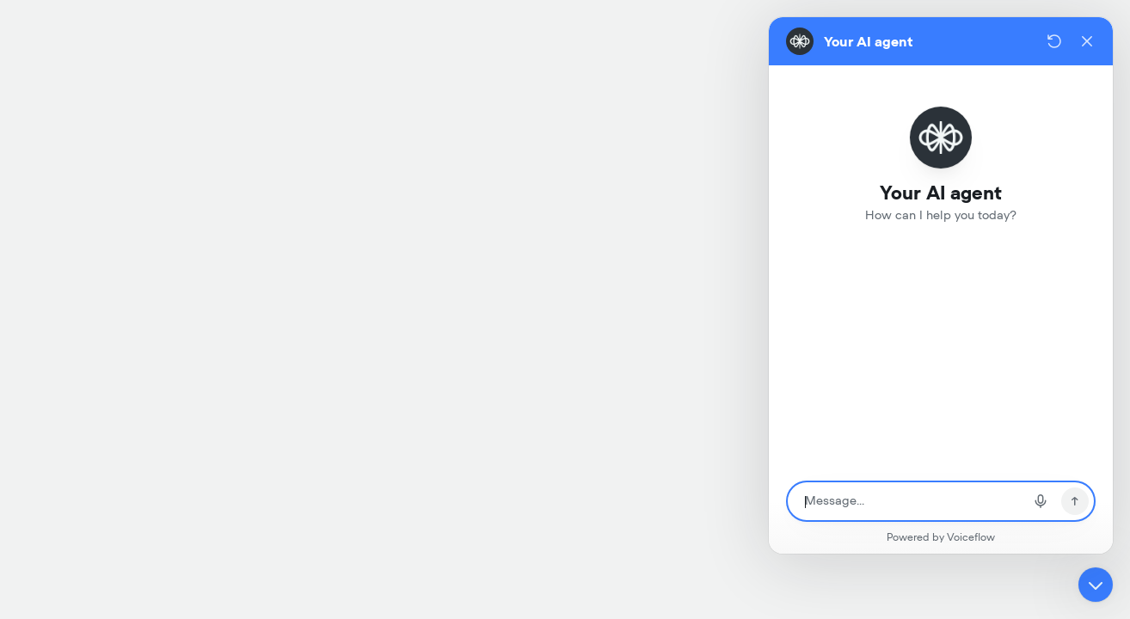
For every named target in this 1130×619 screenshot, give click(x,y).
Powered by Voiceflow (941, 537)
